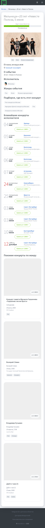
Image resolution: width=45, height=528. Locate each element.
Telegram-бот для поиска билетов (22, 512)
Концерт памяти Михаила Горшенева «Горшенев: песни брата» (21, 300)
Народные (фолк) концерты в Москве (17, 106)
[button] (37, 2)
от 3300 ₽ (22, 141)
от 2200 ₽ (22, 201)
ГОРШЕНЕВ (10, 305)
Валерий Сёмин (12, 362)
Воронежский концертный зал (34, 137)
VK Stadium (10, 310)
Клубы (13, 496)
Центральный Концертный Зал (34, 161)
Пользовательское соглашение (22, 519)
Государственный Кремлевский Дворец (19, 371)
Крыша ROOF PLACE (30, 209)
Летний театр (28, 233)
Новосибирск (28, 183)
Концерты (16, 375)
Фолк (17, 60)
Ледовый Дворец (29, 245)
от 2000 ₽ (22, 237)
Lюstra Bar (9, 432)
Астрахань (28, 171)
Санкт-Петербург (30, 207)
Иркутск (27, 195)
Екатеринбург (29, 231)
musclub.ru (21, 523)
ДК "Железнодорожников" (33, 185)
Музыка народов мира (27, 60)
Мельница (9, 83)
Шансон (9, 375)
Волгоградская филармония (33, 149)
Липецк (26, 123)
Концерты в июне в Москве (13, 111)
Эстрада (14, 436)
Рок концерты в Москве (12, 102)
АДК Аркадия (28, 173)
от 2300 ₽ (22, 153)
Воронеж (27, 135)
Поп (8, 436)
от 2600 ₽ (22, 129)
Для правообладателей (22, 515)
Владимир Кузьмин (14, 423)
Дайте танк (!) (12, 484)
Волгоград (28, 147)
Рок (13, 60)
